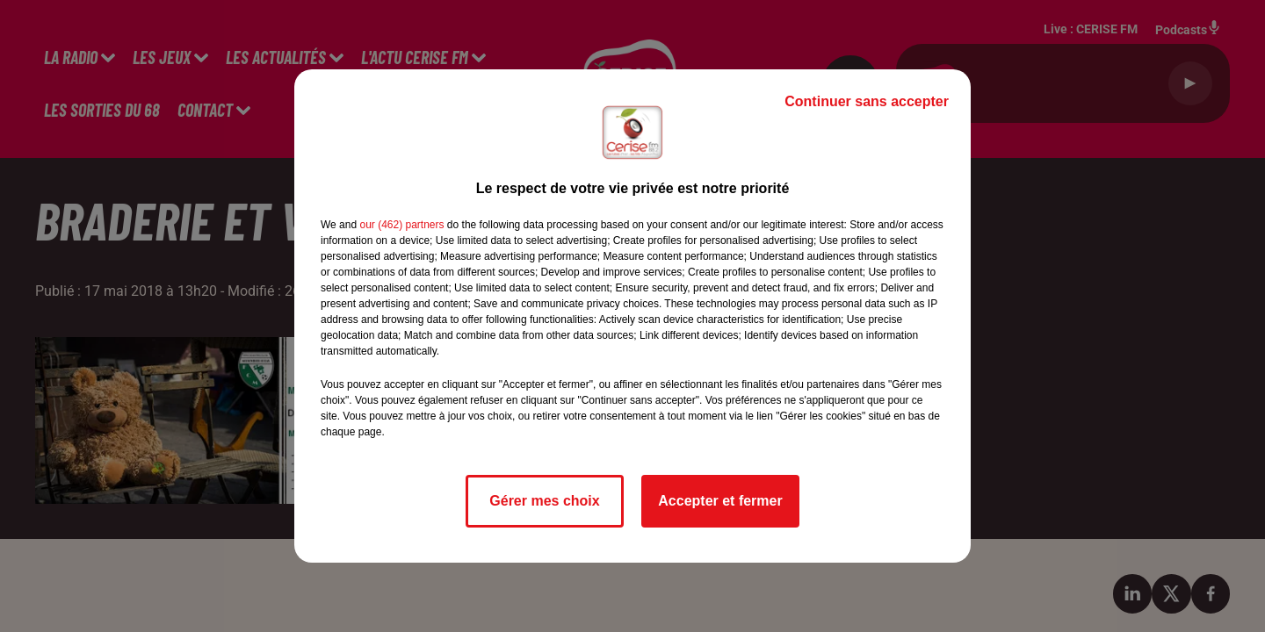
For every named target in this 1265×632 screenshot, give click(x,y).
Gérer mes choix (544, 500)
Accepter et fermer (720, 500)
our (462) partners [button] (401, 225)
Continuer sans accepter (866, 101)
